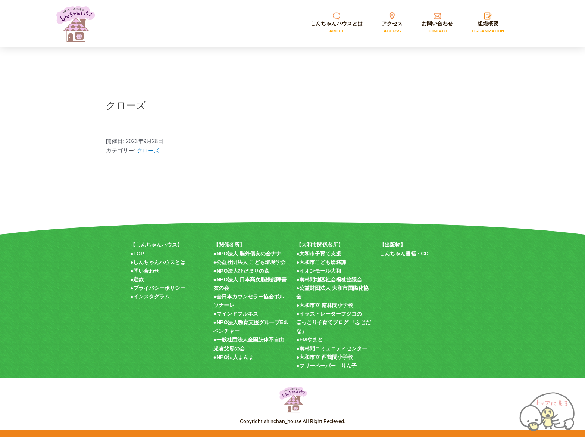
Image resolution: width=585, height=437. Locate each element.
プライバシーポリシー (159, 288)
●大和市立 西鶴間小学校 (324, 357)
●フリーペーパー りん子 (326, 366)
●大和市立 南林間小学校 (324, 305)
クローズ (148, 150)
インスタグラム (151, 297)
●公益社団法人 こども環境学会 (249, 262)
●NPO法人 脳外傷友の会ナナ (247, 254)
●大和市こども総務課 (321, 262)
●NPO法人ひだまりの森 (241, 271)
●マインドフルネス (235, 314)
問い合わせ (146, 271)
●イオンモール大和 (318, 271)
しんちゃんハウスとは (159, 262)
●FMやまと (309, 340)
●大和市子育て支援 (318, 254)
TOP (138, 254)
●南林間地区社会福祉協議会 (329, 279)
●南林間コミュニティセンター (331, 348)
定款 (138, 279)
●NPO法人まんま (233, 357)
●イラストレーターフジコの (329, 314)
